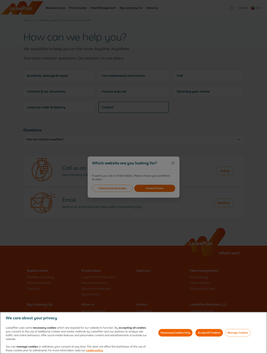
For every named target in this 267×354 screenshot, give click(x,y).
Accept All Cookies (209, 333)
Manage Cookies (238, 333)
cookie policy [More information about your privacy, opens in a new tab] (94, 351)
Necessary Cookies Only (175, 333)
